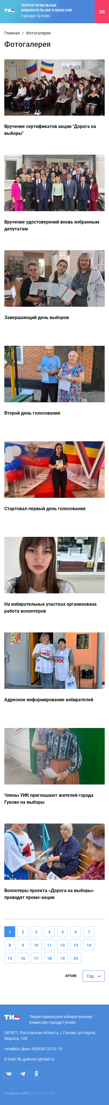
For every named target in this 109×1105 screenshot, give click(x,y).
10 (36, 945)
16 (23, 958)
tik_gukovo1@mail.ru (35, 1059)
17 (36, 958)
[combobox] (94, 976)
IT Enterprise (44, 1093)
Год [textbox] (90, 976)
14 (89, 945)
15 (9, 958)
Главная (12, 33)
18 (49, 958)
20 (75, 958)
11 (49, 945)
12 (62, 945)
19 (62, 958)
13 (75, 945)
